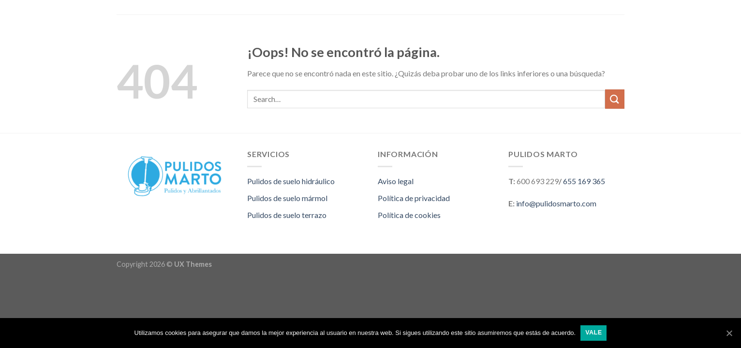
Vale (593, 332)
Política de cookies (409, 214)
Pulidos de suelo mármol (287, 198)
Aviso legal (396, 181)
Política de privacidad (414, 198)
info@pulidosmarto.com (556, 203)
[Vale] (729, 333)
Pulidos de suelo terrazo (286, 214)
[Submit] (614, 98)
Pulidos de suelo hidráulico (291, 181)
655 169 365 (584, 181)
